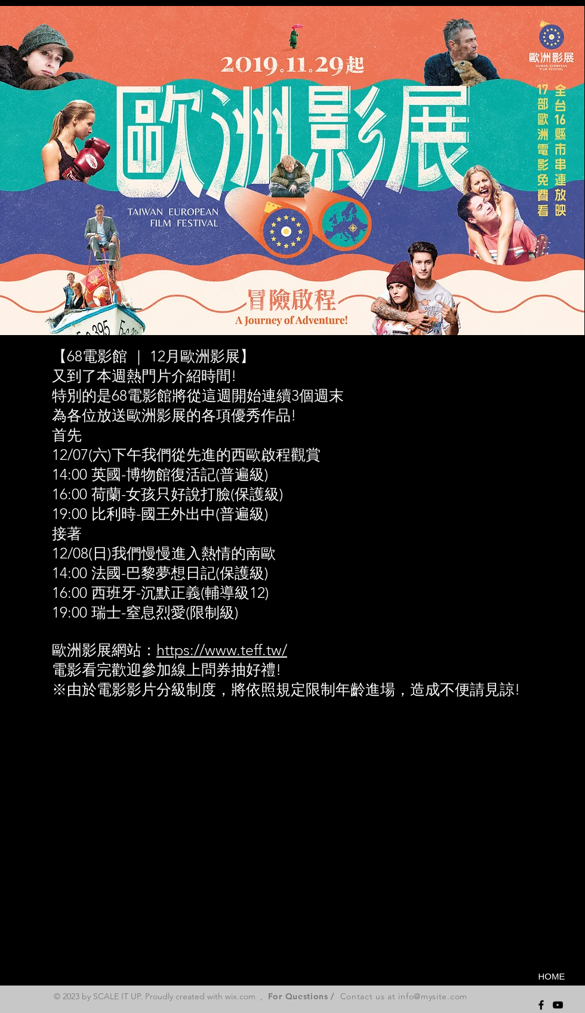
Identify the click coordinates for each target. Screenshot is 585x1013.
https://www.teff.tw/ (221, 650)
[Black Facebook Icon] (541, 1005)
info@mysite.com (432, 996)
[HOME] (551, 976)
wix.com (240, 996)
